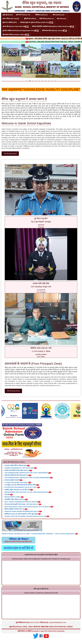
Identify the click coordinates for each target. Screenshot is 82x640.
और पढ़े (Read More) (10, 153)
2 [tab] (30, 81)
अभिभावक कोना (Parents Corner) (54, 31)
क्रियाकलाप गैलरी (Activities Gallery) (16, 35)
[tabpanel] (41, 61)
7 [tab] (46, 81)
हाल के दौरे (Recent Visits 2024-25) (15, 26)
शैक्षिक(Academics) (42, 15)
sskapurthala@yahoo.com (57, 622)
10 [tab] (55, 81)
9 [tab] (52, 81)
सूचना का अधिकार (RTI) (10, 22)
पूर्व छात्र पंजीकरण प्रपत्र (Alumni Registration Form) (21, 30)
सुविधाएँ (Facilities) (30, 18)
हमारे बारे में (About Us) (23, 15)
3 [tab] (33, 81)
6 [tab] (43, 81)
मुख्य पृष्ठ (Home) (8, 15)
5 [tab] (39, 81)
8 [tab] (49, 81)
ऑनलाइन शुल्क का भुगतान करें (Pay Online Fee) (36, 22)
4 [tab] (36, 81)
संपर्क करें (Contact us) (46, 18)
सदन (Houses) (61, 18)
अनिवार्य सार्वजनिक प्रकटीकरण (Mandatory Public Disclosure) (53, 26)
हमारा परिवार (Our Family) (11, 19)
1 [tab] (27, 81)
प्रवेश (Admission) (59, 15)
